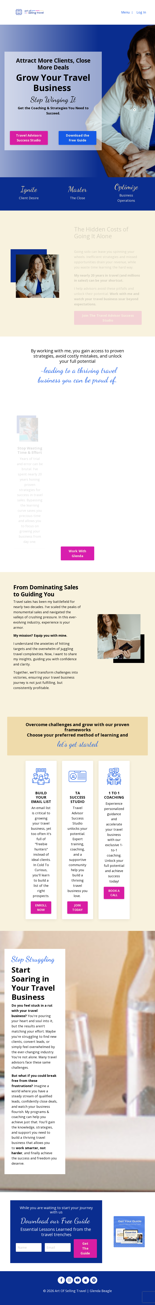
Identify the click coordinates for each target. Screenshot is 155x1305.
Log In (141, 12)
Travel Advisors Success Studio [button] (29, 137)
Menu (127, 12)
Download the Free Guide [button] (77, 137)
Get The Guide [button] (85, 1249)
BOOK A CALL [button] (114, 893)
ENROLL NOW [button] (41, 908)
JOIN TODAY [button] (77, 908)
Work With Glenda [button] (77, 553)
